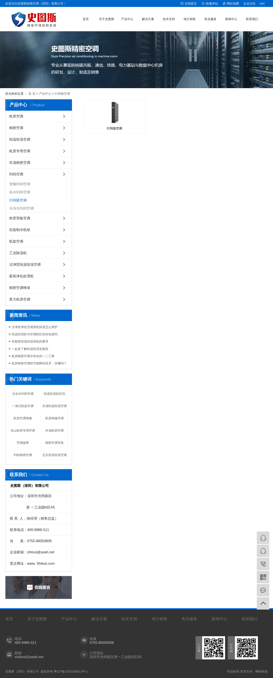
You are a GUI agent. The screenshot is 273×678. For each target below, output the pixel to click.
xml (262, 3)
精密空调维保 (19, 288)
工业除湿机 (18, 253)
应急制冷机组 (19, 230)
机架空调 (16, 241)
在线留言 (191, 3)
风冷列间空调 (19, 192)
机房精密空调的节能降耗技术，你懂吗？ (39, 363)
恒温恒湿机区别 (54, 393)
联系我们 (252, 19)
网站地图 (233, 3)
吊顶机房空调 (54, 430)
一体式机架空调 (22, 406)
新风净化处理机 (21, 276)
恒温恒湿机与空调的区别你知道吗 (35, 334)
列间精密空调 (23, 455)
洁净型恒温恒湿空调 (25, 264)
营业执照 (233, 671)
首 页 (31, 93)
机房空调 (16, 116)
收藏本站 (212, 3)
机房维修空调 (54, 418)
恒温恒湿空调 (19, 139)
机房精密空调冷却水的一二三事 (33, 356)
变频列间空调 (19, 184)
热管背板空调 (19, 218)
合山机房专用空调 (22, 430)
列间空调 (16, 174)
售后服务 (210, 19)
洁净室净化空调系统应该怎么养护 (35, 327)
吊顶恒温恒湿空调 (54, 406)
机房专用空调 (19, 151)
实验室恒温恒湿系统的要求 (30, 341)
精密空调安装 (54, 442)
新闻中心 (231, 19)
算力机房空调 (19, 299)
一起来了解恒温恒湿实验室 (30, 349)
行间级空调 (62, 93)
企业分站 (249, 3)
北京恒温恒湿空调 (54, 455)
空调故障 (23, 442)
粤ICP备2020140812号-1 (71, 671)
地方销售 (190, 19)
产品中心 (127, 19)
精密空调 (16, 128)
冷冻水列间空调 (21, 208)
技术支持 (169, 19)
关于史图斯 (106, 19)
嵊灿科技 (262, 671)
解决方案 (148, 19)
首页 (86, 19)
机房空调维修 (23, 418)
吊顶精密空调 (19, 162)
